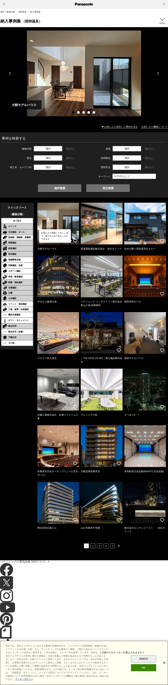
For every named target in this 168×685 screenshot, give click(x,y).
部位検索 (108, 188)
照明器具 (22, 11)
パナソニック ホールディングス (119, 667)
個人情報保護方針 (92, 667)
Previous (10, 73)
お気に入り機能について (154, 126)
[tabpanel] (84, 73)
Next (158, 73)
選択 (48, 148)
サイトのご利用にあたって (46, 667)
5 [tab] (94, 113)
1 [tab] (73, 113)
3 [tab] (84, 113)
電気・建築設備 (7, 11)
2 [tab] (79, 113)
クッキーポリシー (71, 667)
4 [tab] (89, 113)
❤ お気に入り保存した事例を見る (119, 126)
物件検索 (59, 188)
